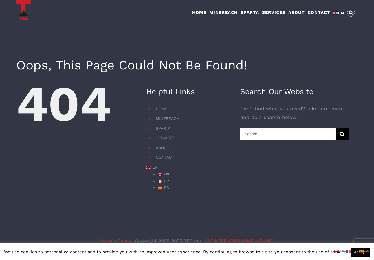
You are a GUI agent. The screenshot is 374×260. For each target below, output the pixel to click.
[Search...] (288, 137)
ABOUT (162, 151)
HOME (162, 112)
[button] (351, 12)
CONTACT (165, 161)
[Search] (342, 137)
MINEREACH (167, 122)
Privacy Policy (116, 240)
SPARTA (163, 132)
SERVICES (165, 141)
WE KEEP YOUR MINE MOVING (240, 240)
